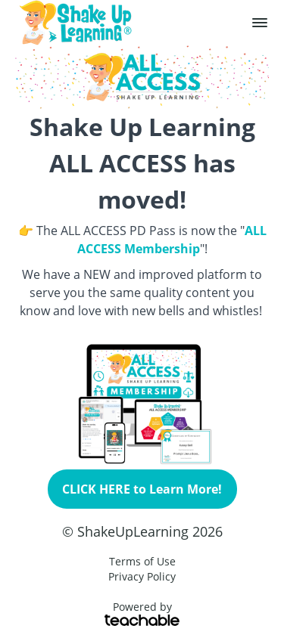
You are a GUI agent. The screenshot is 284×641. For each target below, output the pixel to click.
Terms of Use (142, 561)
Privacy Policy (142, 576)
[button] (260, 23)
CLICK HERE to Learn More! (142, 489)
